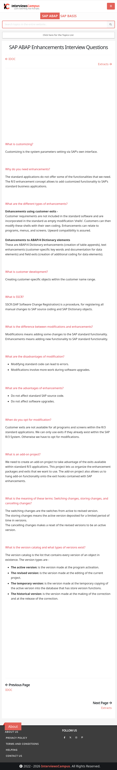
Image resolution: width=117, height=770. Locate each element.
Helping (11, 749)
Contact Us (14, 755)
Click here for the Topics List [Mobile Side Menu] (58, 35)
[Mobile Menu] (111, 6)
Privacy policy (16, 737)
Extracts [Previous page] (105, 64)
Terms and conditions (22, 743)
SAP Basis (68, 16)
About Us (11, 731)
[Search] (111, 24)
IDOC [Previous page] (10, 59)
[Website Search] (54, 24)
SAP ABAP (50, 16)
